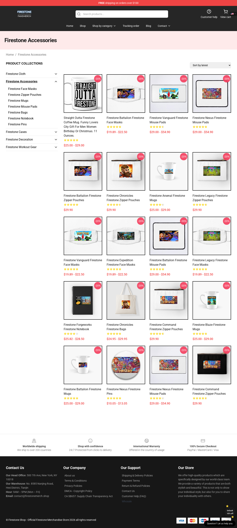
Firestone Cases (16, 132)
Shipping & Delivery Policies (137, 475)
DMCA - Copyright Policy (78, 491)
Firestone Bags (18, 112)
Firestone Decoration (19, 139)
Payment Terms (131, 480)
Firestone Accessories (32, 54)
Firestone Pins (17, 124)
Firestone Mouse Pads (22, 106)
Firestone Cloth (16, 74)
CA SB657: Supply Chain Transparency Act (88, 496)
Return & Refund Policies (136, 485)
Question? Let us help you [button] (220, 523)
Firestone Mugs (18, 100)
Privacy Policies (73, 485)
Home (10, 54)
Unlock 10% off (230, 512)
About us (69, 475)
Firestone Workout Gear (21, 147)
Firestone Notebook (21, 118)
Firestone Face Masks (22, 89)
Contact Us (128, 491)
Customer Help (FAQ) (134, 496)
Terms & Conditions (75, 480)
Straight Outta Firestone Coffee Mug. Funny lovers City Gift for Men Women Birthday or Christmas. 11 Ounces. (81, 126)
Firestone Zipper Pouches (24, 95)
